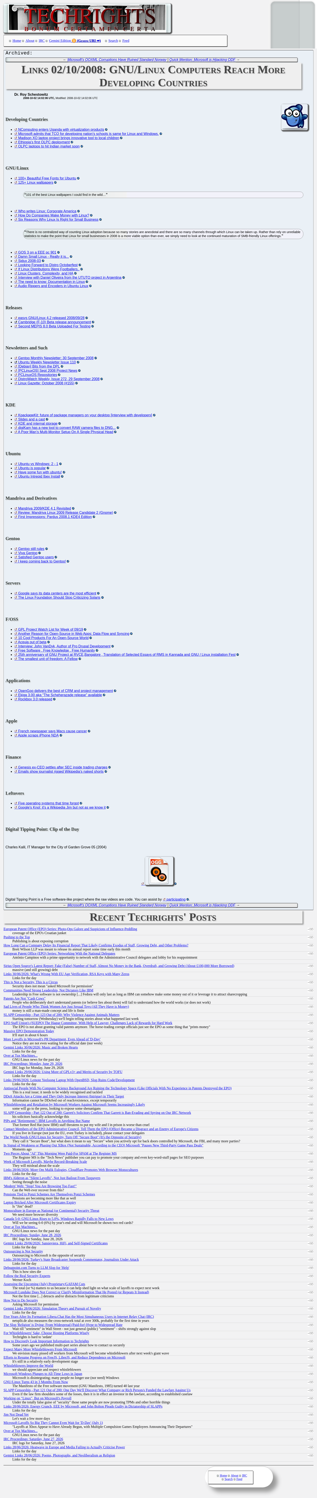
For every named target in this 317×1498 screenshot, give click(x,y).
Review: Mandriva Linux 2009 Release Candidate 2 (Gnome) (65, 514)
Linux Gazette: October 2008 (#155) (46, 384)
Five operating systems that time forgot (48, 804)
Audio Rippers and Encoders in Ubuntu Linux (53, 287)
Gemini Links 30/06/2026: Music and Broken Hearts (41, 1048)
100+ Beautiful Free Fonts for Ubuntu (47, 179)
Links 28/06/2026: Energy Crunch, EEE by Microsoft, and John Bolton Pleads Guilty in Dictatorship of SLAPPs (83, 1407)
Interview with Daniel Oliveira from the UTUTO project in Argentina (69, 279)
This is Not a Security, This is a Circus (31, 983)
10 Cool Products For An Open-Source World (53, 639)
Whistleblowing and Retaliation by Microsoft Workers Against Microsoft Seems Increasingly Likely (74, 1105)
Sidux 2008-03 (29, 262)
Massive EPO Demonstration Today (29, 1032)
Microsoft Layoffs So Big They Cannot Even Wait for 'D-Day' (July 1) (53, 1424)
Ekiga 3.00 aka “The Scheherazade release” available (60, 696)
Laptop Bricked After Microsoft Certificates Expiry (40, 1203)
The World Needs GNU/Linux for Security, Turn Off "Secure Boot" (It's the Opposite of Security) (72, 1138)
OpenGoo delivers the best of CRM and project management (65, 692)
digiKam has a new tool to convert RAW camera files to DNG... (67, 429)
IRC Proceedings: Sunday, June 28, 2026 (32, 1236)
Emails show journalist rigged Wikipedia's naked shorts (60, 772)
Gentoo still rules (31, 550)
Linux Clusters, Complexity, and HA (45, 274)
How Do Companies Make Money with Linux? (53, 216)
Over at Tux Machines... (21, 1057)
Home (17, 41)
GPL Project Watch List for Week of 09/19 (50, 630)
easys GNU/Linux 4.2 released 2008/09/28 (51, 319)
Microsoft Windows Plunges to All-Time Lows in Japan (43, 1375)
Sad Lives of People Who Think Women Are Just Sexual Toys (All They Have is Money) (66, 1008)
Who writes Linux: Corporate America (47, 212)
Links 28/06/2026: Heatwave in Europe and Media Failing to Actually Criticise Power (64, 1448)
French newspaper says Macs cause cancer (52, 732)
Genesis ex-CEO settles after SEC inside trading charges (62, 768)
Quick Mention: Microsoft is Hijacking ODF (203, 61)
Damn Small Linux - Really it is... (43, 258)
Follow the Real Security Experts (27, 1277)
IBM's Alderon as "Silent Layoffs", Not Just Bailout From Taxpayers (52, 1179)
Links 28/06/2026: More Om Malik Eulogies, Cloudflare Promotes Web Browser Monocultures (71, 1171)
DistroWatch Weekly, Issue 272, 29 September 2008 (59, 380)
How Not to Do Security (21, 1301)
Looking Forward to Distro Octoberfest (47, 266)
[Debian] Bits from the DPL (39, 367)
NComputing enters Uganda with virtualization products (61, 131)
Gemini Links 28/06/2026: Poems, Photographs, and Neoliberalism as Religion (59, 1456)
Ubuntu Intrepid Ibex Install (39, 477)
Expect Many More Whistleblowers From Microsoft (40, 1350)
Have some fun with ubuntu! (40, 473)
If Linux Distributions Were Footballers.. (48, 270)
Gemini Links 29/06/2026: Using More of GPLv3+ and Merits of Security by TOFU (63, 1073)
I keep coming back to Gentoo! (42, 562)
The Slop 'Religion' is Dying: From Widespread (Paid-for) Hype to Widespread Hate (63, 1326)
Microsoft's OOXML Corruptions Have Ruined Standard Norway (116, 61)
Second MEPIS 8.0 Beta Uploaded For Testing (54, 327)
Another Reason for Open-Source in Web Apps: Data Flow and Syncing (73, 635)
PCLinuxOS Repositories (37, 376)
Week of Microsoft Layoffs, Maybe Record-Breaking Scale (45, 1163)
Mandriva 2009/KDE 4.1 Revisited (44, 509)
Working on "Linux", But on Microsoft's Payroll (37, 1399)
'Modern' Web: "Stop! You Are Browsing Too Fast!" (40, 1187)
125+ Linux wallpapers (35, 183)
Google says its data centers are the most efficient (57, 594)
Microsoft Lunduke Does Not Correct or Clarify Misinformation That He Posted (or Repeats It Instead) (76, 1293)
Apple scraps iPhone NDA (38, 736)
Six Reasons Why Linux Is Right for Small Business (58, 221)
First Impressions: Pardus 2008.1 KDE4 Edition (55, 518)
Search (113, 41)
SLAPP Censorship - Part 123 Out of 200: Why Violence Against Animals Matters (62, 1016)
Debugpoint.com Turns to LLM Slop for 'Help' (36, 1269)
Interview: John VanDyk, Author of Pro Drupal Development (64, 647)
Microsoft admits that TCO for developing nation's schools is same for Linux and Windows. (88, 135)
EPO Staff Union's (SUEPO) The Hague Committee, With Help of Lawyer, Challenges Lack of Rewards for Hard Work (88, 1024)
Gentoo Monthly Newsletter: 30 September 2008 (55, 359)
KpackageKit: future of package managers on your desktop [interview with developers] (85, 416)
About (30, 41)
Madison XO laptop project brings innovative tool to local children (68, 139)
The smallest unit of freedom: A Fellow (47, 660)
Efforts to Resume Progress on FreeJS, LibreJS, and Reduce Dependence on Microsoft (64, 1358)
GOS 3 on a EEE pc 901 (37, 253)
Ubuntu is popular (32, 469)
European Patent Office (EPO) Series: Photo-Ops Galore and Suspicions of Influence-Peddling (70, 930)
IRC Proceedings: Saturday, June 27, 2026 (33, 1440)
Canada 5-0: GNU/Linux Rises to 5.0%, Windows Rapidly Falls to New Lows (59, 1220)
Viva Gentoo (27, 554)
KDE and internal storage (37, 424)
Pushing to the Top (17, 938)
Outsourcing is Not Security (23, 1252)
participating (176, 900)
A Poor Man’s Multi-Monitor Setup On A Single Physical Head (65, 433)
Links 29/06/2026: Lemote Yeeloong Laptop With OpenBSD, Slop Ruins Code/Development (69, 1081)
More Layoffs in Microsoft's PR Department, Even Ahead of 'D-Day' (52, 1040)
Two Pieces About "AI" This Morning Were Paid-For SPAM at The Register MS (60, 1154)
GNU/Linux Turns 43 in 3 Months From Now (36, 1383)
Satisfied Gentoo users (36, 558)
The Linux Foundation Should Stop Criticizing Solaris (59, 598)
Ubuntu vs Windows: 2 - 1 (38, 465)
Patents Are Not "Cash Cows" (25, 999)
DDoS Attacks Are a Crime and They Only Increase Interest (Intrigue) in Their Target (64, 1097)
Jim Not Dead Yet (16, 1416)
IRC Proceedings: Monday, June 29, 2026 (33, 1065)
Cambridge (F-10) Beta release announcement (54, 323)
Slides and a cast (31, 420)
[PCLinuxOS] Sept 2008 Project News (47, 372)
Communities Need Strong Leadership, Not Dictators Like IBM (48, 991)
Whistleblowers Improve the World (28, 1367)
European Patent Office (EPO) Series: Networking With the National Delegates (59, 954)
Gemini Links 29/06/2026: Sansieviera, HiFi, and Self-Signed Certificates (56, 1244)
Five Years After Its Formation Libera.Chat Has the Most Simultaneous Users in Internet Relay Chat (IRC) (79, 1318)
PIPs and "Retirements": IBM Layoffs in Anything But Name (47, 1122)
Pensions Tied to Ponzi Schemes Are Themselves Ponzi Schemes (49, 1195)
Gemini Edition (60, 41)
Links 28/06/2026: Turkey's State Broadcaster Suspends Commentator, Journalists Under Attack (71, 1260)
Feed (125, 41)
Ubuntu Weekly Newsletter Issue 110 (47, 363)
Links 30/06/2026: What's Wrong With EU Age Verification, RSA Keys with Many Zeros (66, 975)
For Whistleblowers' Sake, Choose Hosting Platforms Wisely (46, 1334)
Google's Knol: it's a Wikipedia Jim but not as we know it (61, 808)
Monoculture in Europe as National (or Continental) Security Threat (51, 1212)
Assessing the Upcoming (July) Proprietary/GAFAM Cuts (44, 1285)
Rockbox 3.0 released (35, 700)
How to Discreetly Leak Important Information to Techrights (46, 1342)
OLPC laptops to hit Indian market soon (48, 147)
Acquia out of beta (32, 643)
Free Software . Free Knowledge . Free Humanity (56, 651)
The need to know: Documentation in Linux (51, 283)
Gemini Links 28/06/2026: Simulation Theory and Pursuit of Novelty (52, 1309)
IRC (42, 41)
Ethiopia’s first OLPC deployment (44, 143)
